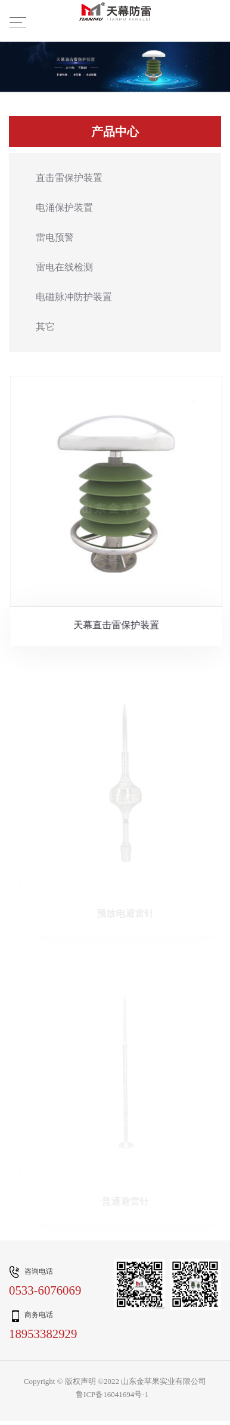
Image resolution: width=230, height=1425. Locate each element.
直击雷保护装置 (69, 178)
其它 (45, 327)
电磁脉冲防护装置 (74, 297)
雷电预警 (55, 238)
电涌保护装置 (64, 208)
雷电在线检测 (64, 268)
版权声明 (80, 1381)
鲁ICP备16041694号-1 (112, 1394)
